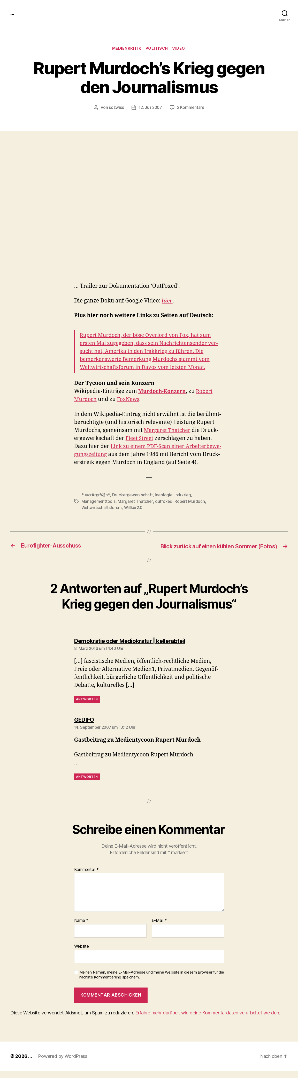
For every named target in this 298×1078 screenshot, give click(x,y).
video (180, 49)
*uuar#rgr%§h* (95, 495)
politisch (157, 49)
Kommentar (86, 877)
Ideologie (164, 495)
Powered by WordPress (62, 1063)
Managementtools (98, 501)
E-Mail (159, 928)
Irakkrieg (183, 495)
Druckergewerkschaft (132, 495)
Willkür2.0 (134, 507)
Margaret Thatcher (136, 501)
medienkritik (126, 49)
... (12, 13)
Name (81, 928)
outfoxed (164, 501)
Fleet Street (140, 438)
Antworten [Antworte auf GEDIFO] (87, 784)
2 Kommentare (191, 108)
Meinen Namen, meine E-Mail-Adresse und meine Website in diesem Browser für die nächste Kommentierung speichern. (151, 982)
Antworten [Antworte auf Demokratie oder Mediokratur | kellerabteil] (87, 707)
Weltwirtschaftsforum (102, 507)
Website (81, 953)
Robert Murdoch (191, 501)
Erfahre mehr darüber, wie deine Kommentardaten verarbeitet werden (207, 1020)
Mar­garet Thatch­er (168, 430)
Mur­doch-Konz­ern (163, 391)
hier (167, 301)
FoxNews (130, 399)
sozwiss (115, 108)
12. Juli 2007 (150, 108)
